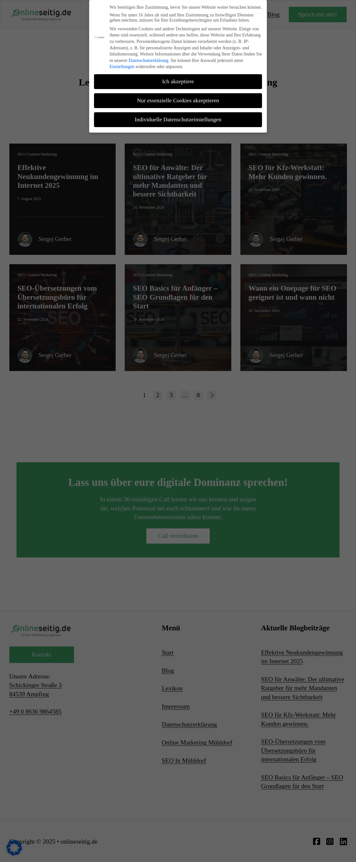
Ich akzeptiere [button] (178, 79)
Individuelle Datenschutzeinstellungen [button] (178, 118)
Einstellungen (122, 65)
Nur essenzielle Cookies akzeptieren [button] (178, 98)
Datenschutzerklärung (148, 58)
